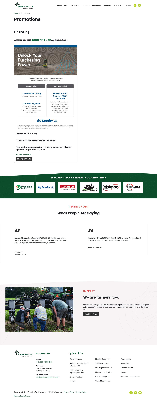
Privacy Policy (69, 392)
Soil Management (101, 363)
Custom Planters (76, 377)
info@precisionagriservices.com (48, 377)
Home (16, 13)
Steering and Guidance (103, 368)
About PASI (125, 363)
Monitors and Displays (103, 372)
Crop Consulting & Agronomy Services (77, 371)
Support (107, 5)
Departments (62, 5)
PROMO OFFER (24, 159)
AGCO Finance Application (130, 376)
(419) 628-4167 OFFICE (44, 362)
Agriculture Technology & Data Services (79, 364)
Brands (72, 381)
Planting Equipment (102, 359)
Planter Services (76, 359)
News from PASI (127, 368)
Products (85, 5)
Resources (96, 5)
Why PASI (117, 5)
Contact (128, 5)
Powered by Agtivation (22, 396)
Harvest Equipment (102, 376)
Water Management (102, 381)
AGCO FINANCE (41, 40)
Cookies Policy (81, 392)
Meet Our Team (91, 314)
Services (74, 5)
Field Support (126, 359)
